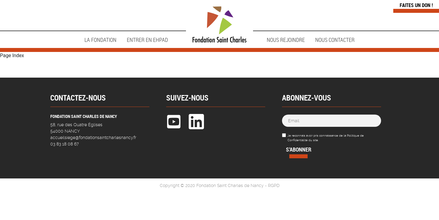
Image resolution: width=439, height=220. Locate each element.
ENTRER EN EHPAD (147, 39)
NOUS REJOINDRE (286, 39)
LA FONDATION (100, 39)
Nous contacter (335, 39)
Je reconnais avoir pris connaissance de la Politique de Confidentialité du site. (325, 138)
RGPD (274, 185)
